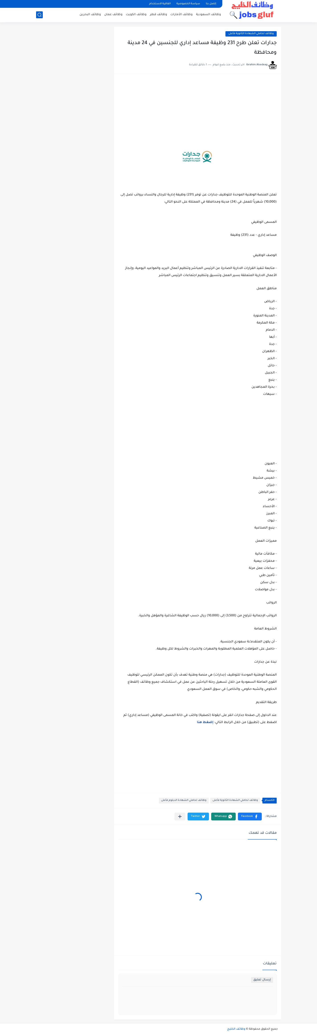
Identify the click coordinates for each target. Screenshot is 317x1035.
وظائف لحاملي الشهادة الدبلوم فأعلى (184, 800)
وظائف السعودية (208, 14)
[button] (250, 816)
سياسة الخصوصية (188, 3)
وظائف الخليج (236, 1029)
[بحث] (39, 14)
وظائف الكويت (136, 14)
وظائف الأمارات (181, 14)
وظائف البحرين (90, 14)
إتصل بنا (211, 3)
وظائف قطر (158, 14)
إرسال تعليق (262, 980)
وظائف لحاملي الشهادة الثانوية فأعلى (251, 33)
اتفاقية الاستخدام (160, 3)
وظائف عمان (113, 14)
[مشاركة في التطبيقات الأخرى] (179, 816)
